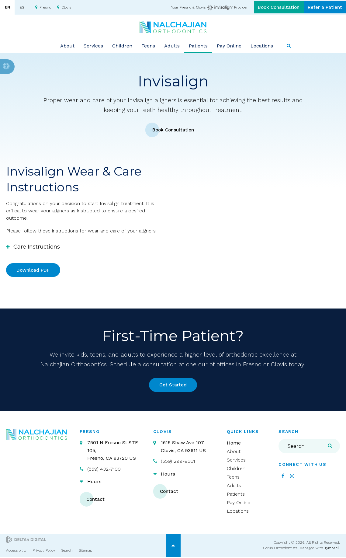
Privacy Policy (44, 551)
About (233, 452)
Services (236, 461)
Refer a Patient (323, 7)
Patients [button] (198, 45)
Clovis (66, 7)
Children (236, 470)
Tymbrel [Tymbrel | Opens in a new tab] (331, 549)
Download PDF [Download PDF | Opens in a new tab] (34, 271)
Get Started (173, 386)
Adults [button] (172, 45)
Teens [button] (148, 45)
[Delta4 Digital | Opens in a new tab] (26, 540)
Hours (94, 483)
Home (234, 444)
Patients (236, 495)
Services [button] (93, 45)
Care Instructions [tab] (36, 247)
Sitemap (85, 551)
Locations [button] (262, 45)
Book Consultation (272, 7)
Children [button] (122, 45)
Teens (233, 478)
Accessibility (16, 551)
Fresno (45, 7)
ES (22, 7)
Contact (96, 500)
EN (7, 7)
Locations (238, 512)
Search (67, 551)
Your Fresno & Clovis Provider (201, 8)
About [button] (67, 45)
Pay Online (229, 45)
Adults (234, 487)
